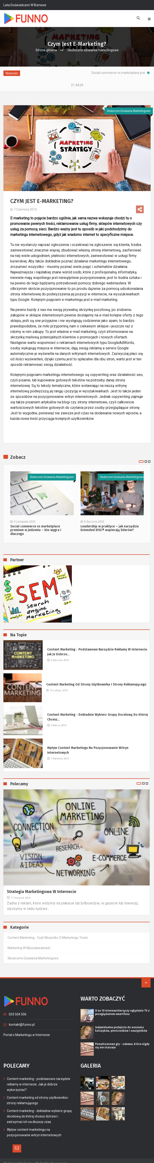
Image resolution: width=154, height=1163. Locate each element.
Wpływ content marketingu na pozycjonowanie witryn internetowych (87, 744)
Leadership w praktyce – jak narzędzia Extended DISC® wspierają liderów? (110, 523)
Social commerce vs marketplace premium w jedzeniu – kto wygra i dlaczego (35, 525)
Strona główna (46, 50)
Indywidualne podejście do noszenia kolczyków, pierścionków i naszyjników (121, 1023)
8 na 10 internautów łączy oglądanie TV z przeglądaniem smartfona (122, 1007)
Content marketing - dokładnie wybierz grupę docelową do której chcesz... (97, 711)
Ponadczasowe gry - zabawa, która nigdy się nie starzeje (122, 1040)
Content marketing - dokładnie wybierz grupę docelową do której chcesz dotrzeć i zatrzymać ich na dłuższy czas (39, 1111)
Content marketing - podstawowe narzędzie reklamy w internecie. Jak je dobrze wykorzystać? (38, 1078)
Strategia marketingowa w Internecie (41, 886)
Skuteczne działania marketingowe (93, 50)
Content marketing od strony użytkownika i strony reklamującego (96, 679)
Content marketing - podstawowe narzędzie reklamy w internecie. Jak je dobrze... (97, 646)
